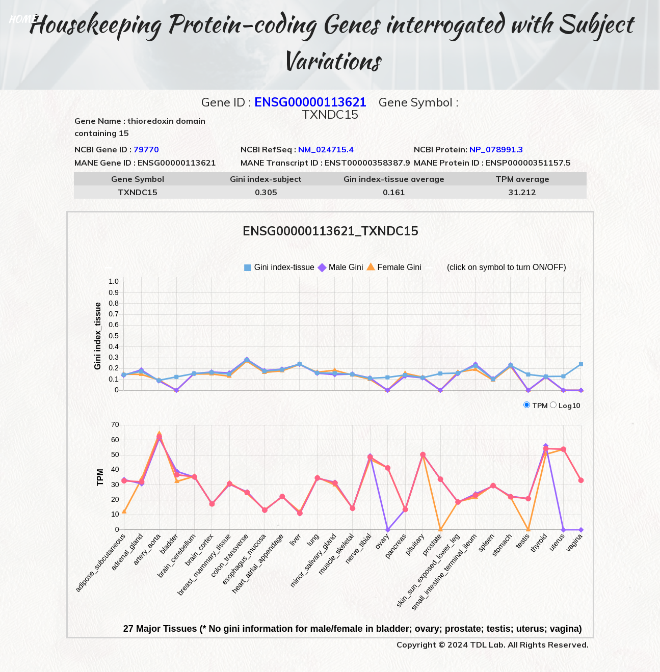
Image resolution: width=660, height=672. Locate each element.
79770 (146, 149)
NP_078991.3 (496, 149)
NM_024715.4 (326, 149)
